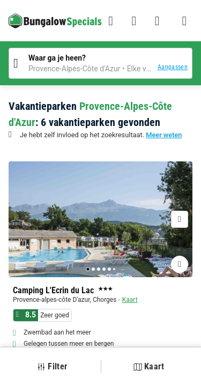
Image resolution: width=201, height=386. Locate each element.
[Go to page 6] (114, 269)
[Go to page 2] (93, 269)
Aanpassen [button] (173, 67)
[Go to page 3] (98, 269)
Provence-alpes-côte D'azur (51, 299)
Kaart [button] (148, 366)
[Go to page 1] (88, 269)
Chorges (105, 299)
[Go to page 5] (109, 269)
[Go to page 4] (104, 269)
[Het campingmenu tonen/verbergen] (184, 20)
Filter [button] (52, 366)
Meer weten (164, 135)
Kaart (130, 299)
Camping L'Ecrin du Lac (53, 290)
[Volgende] (179, 219)
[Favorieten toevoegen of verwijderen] (179, 264)
